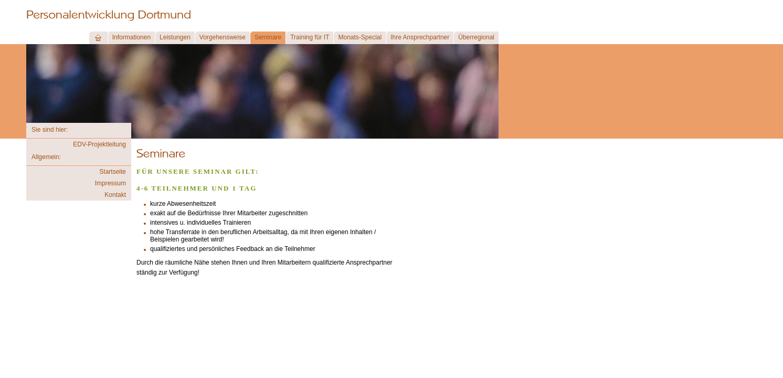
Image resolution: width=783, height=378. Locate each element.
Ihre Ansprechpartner (419, 37)
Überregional (476, 37)
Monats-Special (360, 37)
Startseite (112, 171)
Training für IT (309, 37)
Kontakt (115, 194)
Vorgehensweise (222, 37)
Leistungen (175, 37)
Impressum (110, 183)
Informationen (131, 37)
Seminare (268, 37)
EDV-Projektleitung (99, 144)
